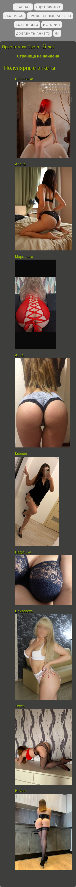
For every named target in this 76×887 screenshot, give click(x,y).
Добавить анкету (33, 33)
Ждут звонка (48, 7)
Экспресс (14, 15)
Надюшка (23, 552)
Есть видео (27, 24)
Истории (51, 24)
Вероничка (24, 79)
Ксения (21, 454)
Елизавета (24, 611)
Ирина (20, 791)
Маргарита (24, 257)
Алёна (20, 164)
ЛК (57, 33)
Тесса (20, 706)
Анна (19, 355)
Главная (23, 7)
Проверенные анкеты (49, 15)
